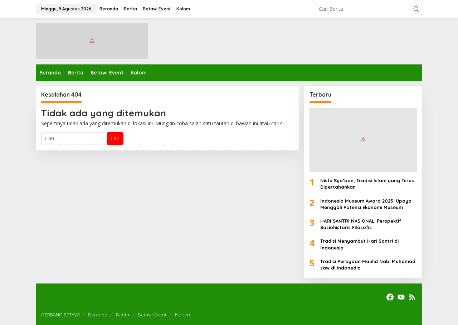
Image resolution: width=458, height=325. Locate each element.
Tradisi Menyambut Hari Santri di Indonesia (359, 244)
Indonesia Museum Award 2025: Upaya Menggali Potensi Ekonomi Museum (365, 204)
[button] (416, 9)
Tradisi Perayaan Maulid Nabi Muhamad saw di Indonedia (367, 264)
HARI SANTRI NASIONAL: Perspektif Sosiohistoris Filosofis (360, 224)
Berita (122, 314)
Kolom (182, 314)
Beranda (97, 314)
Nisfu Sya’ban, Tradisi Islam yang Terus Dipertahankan (367, 184)
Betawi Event (152, 314)
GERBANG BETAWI (60, 314)
